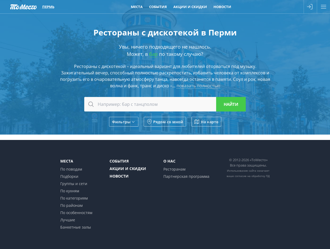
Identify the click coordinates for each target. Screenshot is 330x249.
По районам (71, 205)
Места (66, 161)
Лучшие (67, 219)
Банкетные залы (75, 227)
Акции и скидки (128, 168)
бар (153, 54)
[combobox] (165, 104)
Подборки (69, 176)
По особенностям (76, 212)
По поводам (71, 169)
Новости (119, 176)
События (119, 161)
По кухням (69, 190)
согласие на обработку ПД (252, 176)
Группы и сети (73, 183)
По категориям (74, 198)
